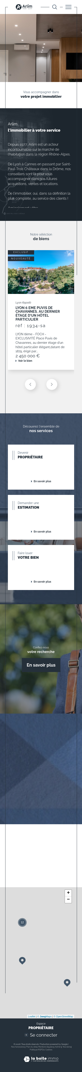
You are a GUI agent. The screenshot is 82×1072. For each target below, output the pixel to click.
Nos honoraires (17, 1047)
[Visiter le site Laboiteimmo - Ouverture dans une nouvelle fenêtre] (41, 1063)
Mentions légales (45, 1047)
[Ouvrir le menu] (68, 7)
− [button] (68, 899)
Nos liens (67, 1047)
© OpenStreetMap (63, 1016)
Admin (58, 1047)
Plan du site (31, 1047)
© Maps (44, 1016)
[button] (51, 384)
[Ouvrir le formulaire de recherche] (54, 7)
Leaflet (31, 1016)
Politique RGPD (36, 1050)
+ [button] (68, 893)
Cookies (48, 1050)
